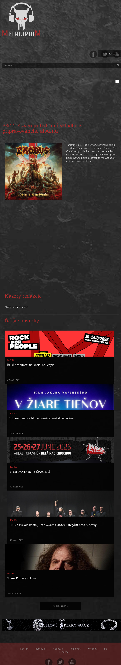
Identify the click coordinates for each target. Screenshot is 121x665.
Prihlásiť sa (109, 53)
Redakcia (64, 651)
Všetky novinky (60, 605)
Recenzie (40, 648)
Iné (105, 648)
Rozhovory (75, 648)
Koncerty (92, 648)
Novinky (24, 648)
